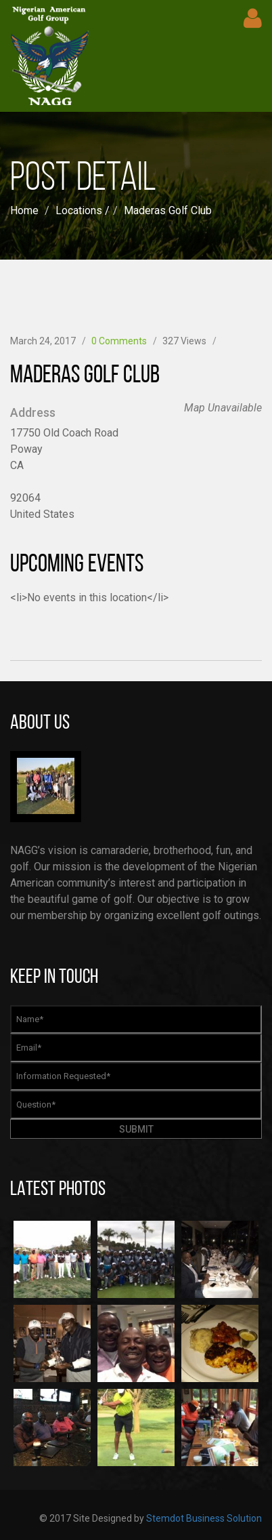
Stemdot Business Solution (204, 1518)
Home (24, 210)
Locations (78, 210)
